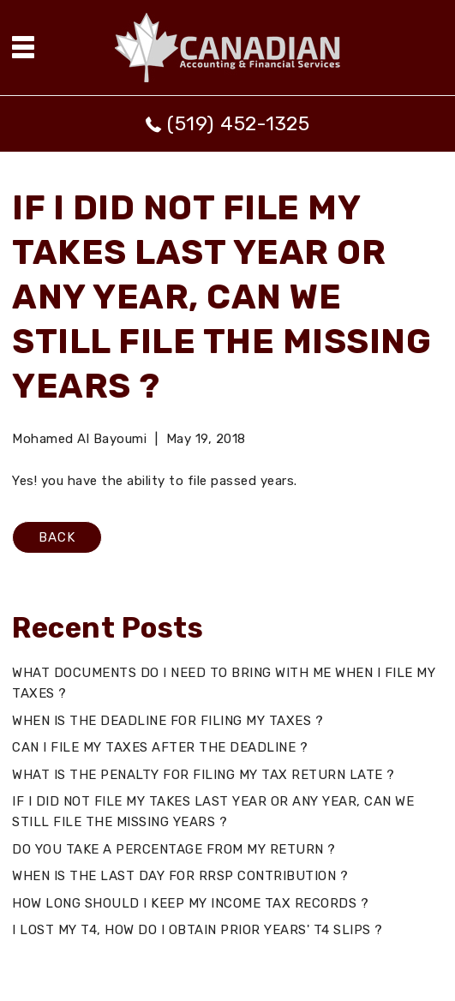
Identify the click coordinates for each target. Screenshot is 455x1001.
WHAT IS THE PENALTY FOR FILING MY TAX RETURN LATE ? (203, 774)
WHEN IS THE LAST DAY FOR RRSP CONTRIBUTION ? (180, 876)
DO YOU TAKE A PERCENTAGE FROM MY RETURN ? (174, 849)
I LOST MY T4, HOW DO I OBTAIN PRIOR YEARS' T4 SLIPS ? (197, 930)
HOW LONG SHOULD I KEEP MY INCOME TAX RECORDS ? (190, 903)
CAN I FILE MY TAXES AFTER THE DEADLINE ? (160, 747)
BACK (57, 537)
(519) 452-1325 (238, 123)
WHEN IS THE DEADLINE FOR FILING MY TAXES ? (167, 720)
